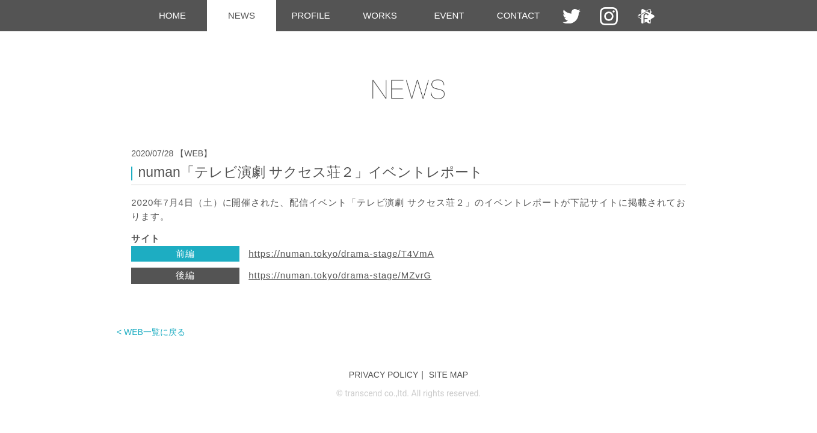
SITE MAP (448, 374)
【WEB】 (194, 153)
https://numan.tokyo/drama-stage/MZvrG (339, 275)
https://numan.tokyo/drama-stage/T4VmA (341, 253)
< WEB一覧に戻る (151, 332)
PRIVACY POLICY (383, 374)
